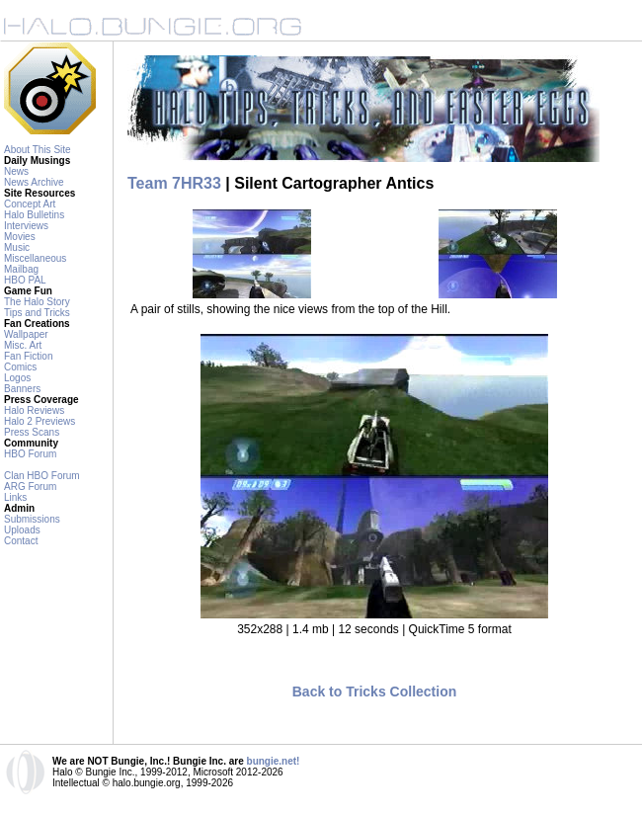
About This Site (37, 149)
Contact (21, 540)
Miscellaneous (35, 258)
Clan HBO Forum (42, 475)
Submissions (32, 519)
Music (17, 247)
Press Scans (31, 432)
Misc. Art (22, 345)
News (16, 171)
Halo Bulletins (34, 214)
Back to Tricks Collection (374, 691)
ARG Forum (30, 486)
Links (15, 497)
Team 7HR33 (174, 183)
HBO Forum (30, 453)
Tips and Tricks (37, 312)
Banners (22, 388)
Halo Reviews (34, 410)
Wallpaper (26, 334)
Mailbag (21, 269)
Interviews (26, 225)
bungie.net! (273, 761)
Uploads (22, 530)
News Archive (34, 182)
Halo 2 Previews (39, 421)
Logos (17, 377)
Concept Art (29, 204)
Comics (20, 367)
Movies (20, 236)
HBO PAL (25, 280)
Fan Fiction (28, 356)
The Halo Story (37, 301)
